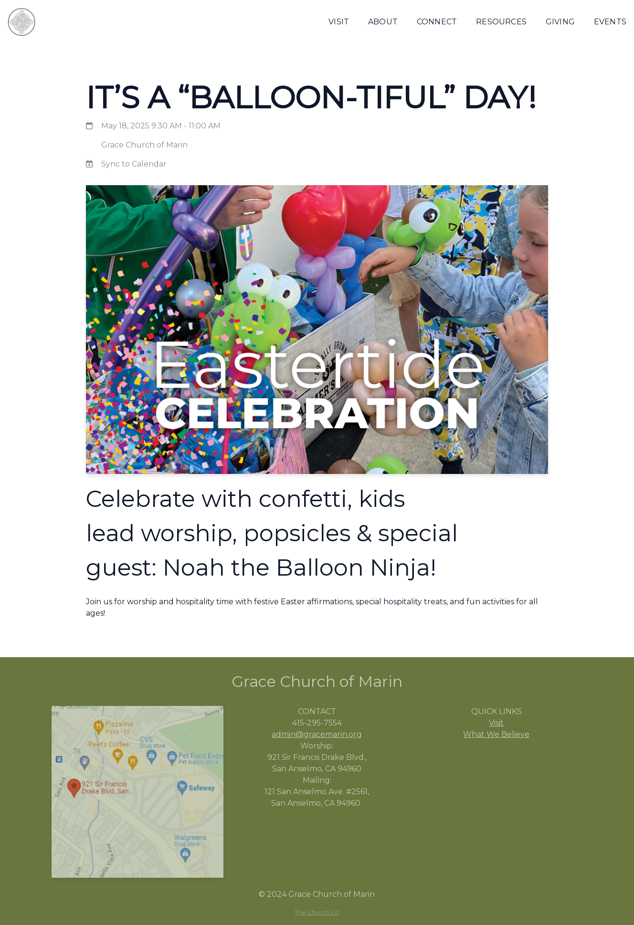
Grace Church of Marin (144, 144)
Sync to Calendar (134, 163)
